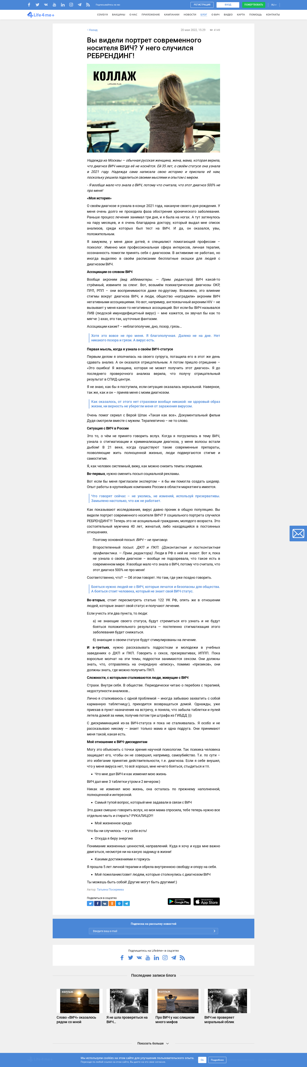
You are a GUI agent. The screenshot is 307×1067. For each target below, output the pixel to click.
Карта (241, 14)
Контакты (273, 14)
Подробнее (217, 1060)
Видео (228, 14)
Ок (202, 1060)
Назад (92, 30)
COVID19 (102, 14)
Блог (203, 14)
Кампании (171, 14)
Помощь (255, 14)
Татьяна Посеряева (110, 889)
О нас (133, 14)
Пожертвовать (253, 4)
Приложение (151, 14)
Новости (190, 14)
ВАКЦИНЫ (118, 14)
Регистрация (202, 4)
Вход (228, 4)
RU (273, 4)
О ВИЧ (215, 14)
